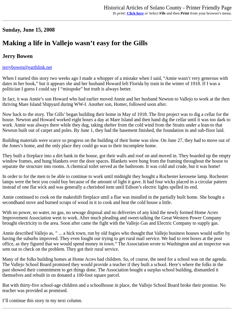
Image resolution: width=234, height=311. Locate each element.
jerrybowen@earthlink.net (27, 67)
